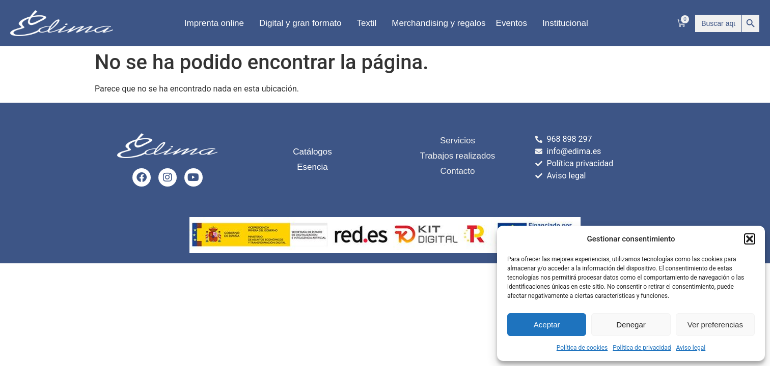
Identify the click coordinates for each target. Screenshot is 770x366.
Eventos (514, 23)
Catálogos (312, 152)
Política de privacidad (642, 347)
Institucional (567, 23)
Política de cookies (582, 347)
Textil (369, 23)
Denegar (631, 324)
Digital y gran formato (303, 23)
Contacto (457, 171)
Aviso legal (690, 347)
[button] (750, 239)
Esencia (312, 167)
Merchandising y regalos (438, 23)
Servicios (457, 140)
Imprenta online (216, 23)
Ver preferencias (715, 324)
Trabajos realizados (458, 156)
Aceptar (547, 324)
